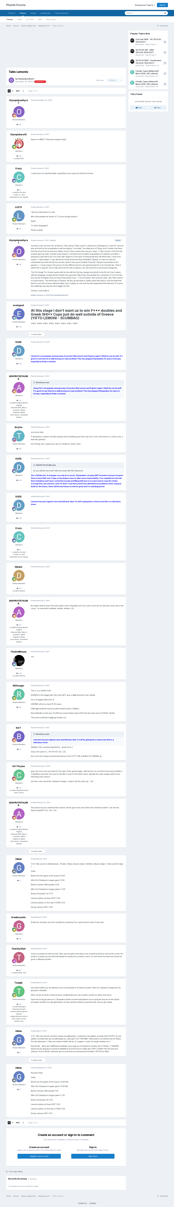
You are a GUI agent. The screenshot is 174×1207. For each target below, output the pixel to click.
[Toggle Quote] (34, 382)
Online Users (51, 19)
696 (18, 156)
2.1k (19, 400)
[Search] (137, 13)
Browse (23, 14)
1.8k (19, 125)
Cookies (92, 1203)
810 (19, 939)
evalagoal (18, 305)
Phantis (11, 13)
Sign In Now (92, 1156)
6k (19, 190)
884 (18, 970)
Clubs (19, 19)
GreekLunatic (18, 917)
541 (19, 1004)
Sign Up (162, 5)
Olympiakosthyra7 (26, 79)
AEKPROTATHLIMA (18, 377)
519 (19, 588)
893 (18, 449)
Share (100, 80)
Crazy (18, 168)
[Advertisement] (51, 48)
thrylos (18, 427)
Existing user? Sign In (145, 5)
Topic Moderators (62, 13)
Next (18, 91)
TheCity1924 (18, 948)
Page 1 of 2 (33, 91)
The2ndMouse (18, 651)
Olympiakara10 (18, 134)
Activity (33, 13)
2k (19, 749)
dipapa (18, 566)
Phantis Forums (16, 5)
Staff (40, 19)
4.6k (19, 364)
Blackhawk (140, 44)
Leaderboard (45, 13)
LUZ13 (18, 207)
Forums (10, 19)
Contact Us (82, 1203)
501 (19, 229)
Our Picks (30, 19)
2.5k (19, 327)
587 (18, 707)
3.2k (19, 673)
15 (19, 880)
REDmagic (18, 685)
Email (139, 108)
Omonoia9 (139, 76)
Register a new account (39, 1156)
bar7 (18, 727)
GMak (18, 859)
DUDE (18, 342)
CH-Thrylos (18, 766)
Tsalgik (18, 982)
